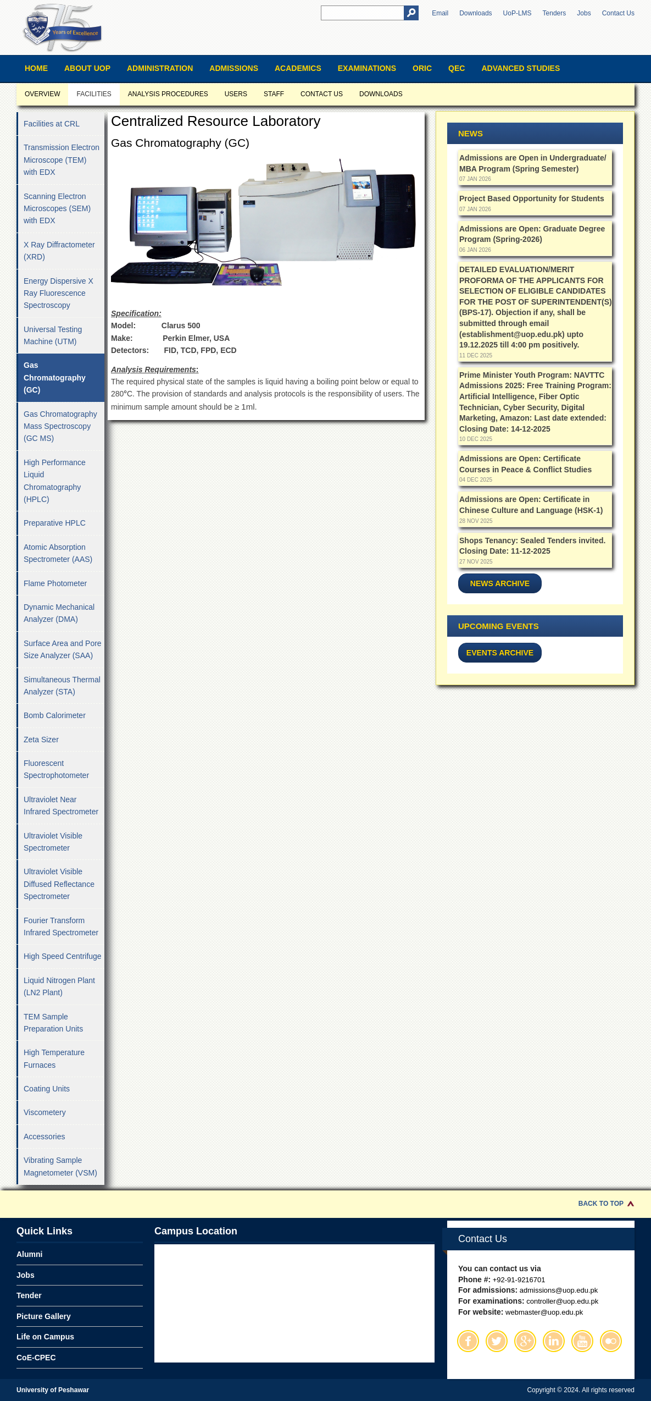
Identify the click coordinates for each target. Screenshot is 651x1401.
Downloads (475, 13)
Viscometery (45, 1112)
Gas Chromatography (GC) (55, 377)
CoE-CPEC (36, 1357)
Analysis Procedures (168, 94)
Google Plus (525, 1341)
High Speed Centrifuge (63, 956)
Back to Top (601, 1203)
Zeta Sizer (41, 739)
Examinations (367, 68)
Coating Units (47, 1088)
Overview (42, 94)
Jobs (584, 13)
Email (440, 13)
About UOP (87, 68)
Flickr (611, 1341)
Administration (160, 68)
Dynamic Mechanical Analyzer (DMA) (59, 613)
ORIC (422, 68)
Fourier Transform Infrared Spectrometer (61, 926)
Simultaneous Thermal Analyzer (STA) (62, 685)
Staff (274, 94)
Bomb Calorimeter (55, 715)
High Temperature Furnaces (54, 1058)
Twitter (497, 1341)
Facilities (93, 94)
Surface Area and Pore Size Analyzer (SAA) (63, 649)
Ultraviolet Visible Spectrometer (53, 841)
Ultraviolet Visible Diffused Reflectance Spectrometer (59, 884)
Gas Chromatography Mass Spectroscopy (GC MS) (60, 426)
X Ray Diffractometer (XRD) (59, 250)
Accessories (44, 1136)
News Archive (500, 583)
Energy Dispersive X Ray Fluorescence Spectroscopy (58, 293)
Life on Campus (45, 1336)
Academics (298, 68)
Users (236, 94)
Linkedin (554, 1341)
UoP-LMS (517, 13)
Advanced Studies (520, 68)
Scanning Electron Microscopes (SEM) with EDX (57, 208)
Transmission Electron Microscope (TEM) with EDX (61, 159)
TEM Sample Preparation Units (53, 1022)
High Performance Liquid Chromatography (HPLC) (55, 481)
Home (36, 68)
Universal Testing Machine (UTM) (53, 335)
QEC (456, 68)
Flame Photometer (55, 583)
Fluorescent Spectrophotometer (56, 769)
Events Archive (499, 652)
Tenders (554, 13)
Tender (29, 1295)
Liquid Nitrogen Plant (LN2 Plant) (59, 986)
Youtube (582, 1341)
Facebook (468, 1341)
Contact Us (618, 13)
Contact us (322, 94)
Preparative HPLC (55, 523)
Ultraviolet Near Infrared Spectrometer (61, 805)
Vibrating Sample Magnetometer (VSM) (60, 1166)
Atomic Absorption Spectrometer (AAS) (58, 553)
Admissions (233, 68)
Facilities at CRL (52, 123)
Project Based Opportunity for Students (531, 198)
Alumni (29, 1254)
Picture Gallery (43, 1316)
